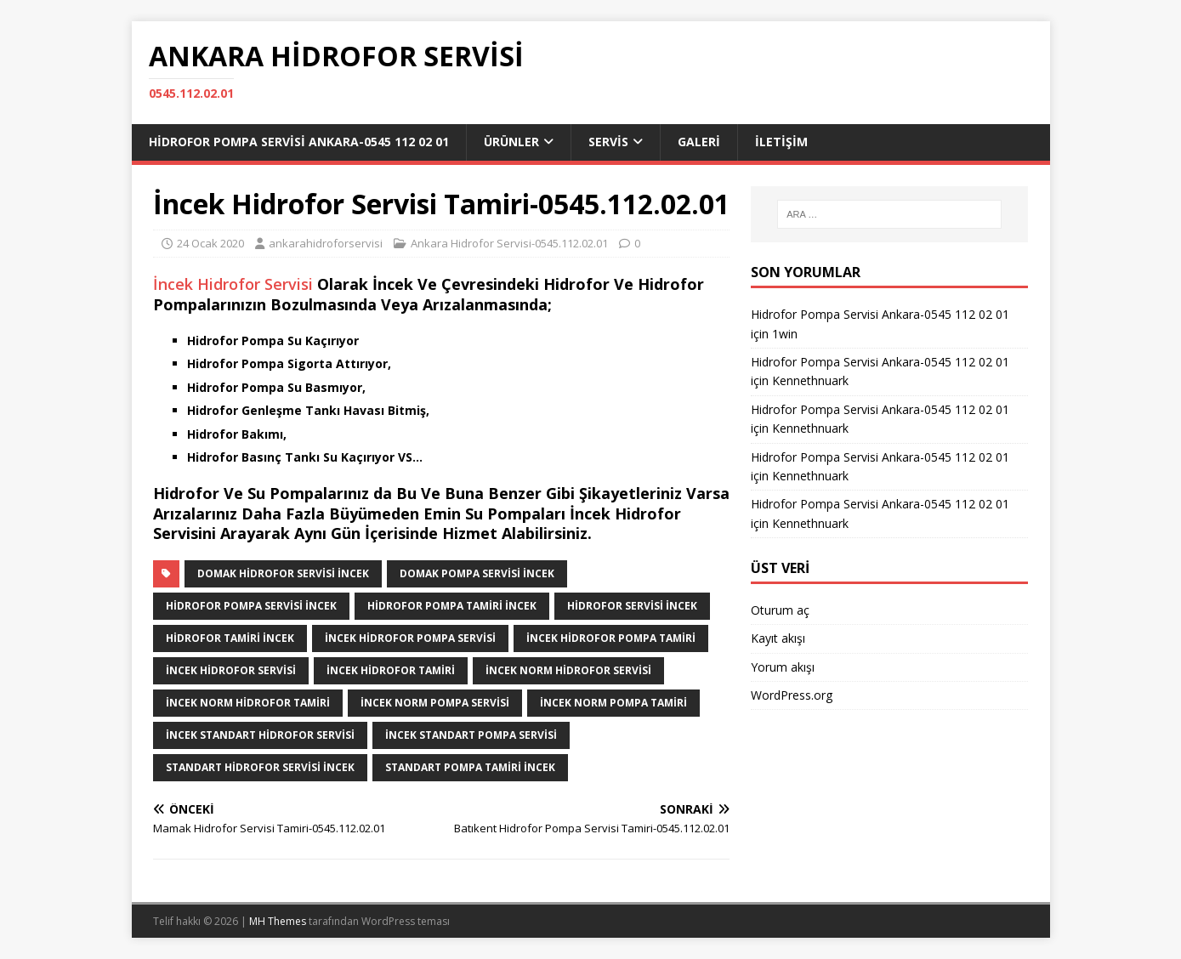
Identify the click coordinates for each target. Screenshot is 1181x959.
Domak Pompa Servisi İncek (477, 573)
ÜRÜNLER (511, 141)
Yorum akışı (783, 667)
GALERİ (699, 141)
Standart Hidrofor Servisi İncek (260, 767)
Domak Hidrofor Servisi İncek (283, 573)
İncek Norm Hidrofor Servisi (568, 670)
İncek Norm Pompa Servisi (435, 702)
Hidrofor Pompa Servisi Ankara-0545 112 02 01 (299, 141)
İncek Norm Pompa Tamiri (613, 702)
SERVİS (608, 141)
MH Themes (277, 921)
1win (785, 334)
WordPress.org (791, 695)
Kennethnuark (810, 380)
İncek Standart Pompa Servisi (471, 735)
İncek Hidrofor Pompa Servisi (410, 638)
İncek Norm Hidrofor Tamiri (248, 702)
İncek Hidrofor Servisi (233, 284)
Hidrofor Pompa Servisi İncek (251, 606)
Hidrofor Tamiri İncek (230, 638)
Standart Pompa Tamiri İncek (470, 767)
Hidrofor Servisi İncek (632, 606)
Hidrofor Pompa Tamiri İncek (452, 606)
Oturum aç (780, 610)
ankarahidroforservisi (326, 243)
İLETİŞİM (781, 141)
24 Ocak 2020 (210, 243)
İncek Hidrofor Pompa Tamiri (611, 638)
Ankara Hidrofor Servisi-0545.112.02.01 (509, 243)
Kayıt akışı (778, 638)
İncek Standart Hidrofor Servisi (260, 735)
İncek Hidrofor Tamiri (390, 670)
